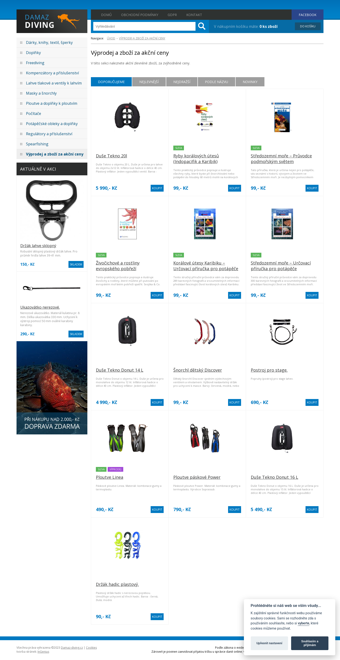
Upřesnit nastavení (269, 643)
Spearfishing (37, 144)
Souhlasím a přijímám (309, 643)
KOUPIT (157, 188)
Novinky (250, 82)
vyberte (303, 623)
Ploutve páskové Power (197, 477)
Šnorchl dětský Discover (197, 370)
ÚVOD (111, 38)
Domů (106, 15)
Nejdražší (181, 82)
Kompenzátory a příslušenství (52, 73)
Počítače (33, 113)
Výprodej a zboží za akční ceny (54, 154)
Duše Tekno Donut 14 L (119, 370)
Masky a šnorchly (41, 93)
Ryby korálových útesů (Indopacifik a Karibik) (196, 158)
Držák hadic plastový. (117, 584)
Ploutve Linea (109, 477)
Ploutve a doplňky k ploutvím (51, 103)
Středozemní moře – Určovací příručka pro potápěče (281, 265)
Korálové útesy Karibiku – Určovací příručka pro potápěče (205, 265)
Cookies (91, 648)
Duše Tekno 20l (111, 156)
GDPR (172, 15)
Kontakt (194, 15)
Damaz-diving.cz (72, 648)
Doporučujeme (111, 82)
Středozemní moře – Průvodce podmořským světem (281, 158)
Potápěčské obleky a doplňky (52, 123)
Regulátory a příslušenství (49, 133)
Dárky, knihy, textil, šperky (49, 42)
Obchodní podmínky (139, 15)
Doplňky (33, 52)
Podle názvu (216, 82)
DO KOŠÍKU (307, 26)
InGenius (43, 652)
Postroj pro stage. (269, 370)
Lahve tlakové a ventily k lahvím (54, 83)
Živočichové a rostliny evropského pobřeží (118, 265)
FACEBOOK (307, 15)
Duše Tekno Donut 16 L (274, 477)
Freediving (35, 62)
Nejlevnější (149, 82)
